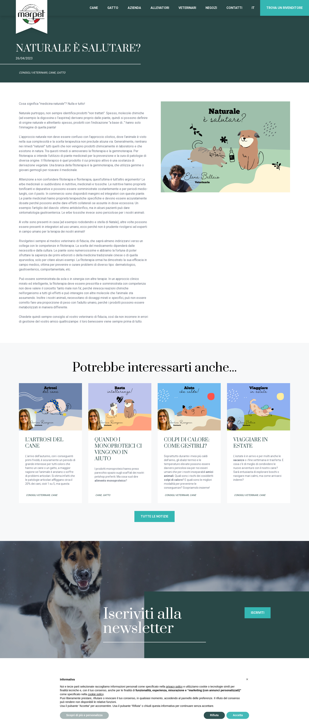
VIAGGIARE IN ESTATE (250, 443)
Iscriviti (257, 613)
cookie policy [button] (95, 694)
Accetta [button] (238, 715)
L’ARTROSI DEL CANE (44, 443)
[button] (247, 679)
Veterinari (187, 8)
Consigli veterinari (38, 495)
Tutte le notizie (154, 516)
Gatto (112, 8)
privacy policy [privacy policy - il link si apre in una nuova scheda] (174, 686)
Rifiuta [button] (214, 715)
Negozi (211, 8)
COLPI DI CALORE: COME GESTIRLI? (186, 443)
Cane (94, 8)
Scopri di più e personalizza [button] (84, 715)
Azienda (134, 8)
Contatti (234, 8)
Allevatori (160, 8)
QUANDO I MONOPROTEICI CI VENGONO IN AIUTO (118, 449)
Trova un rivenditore (284, 8)
